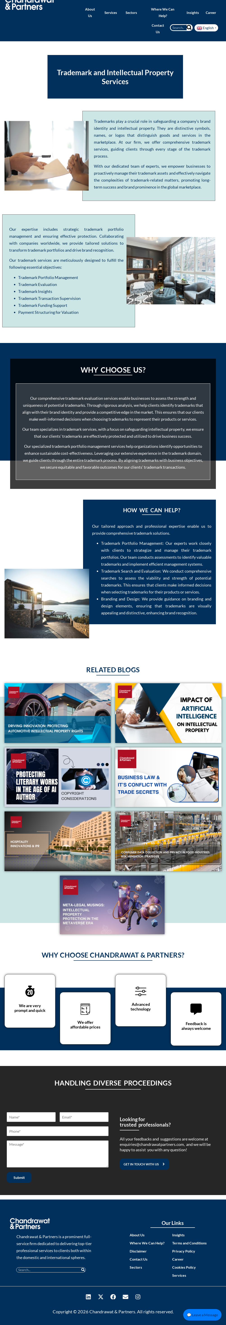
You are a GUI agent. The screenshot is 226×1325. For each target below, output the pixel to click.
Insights (178, 1235)
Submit (19, 1177)
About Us (137, 1235)
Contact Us (138, 1259)
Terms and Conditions (189, 1243)
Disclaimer (138, 1251)
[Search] (189, 27)
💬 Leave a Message (202, 1315)
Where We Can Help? (147, 1243)
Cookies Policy (184, 1267)
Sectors (136, 1267)
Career (178, 1259)
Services (179, 1275)
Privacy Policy (183, 1251)
